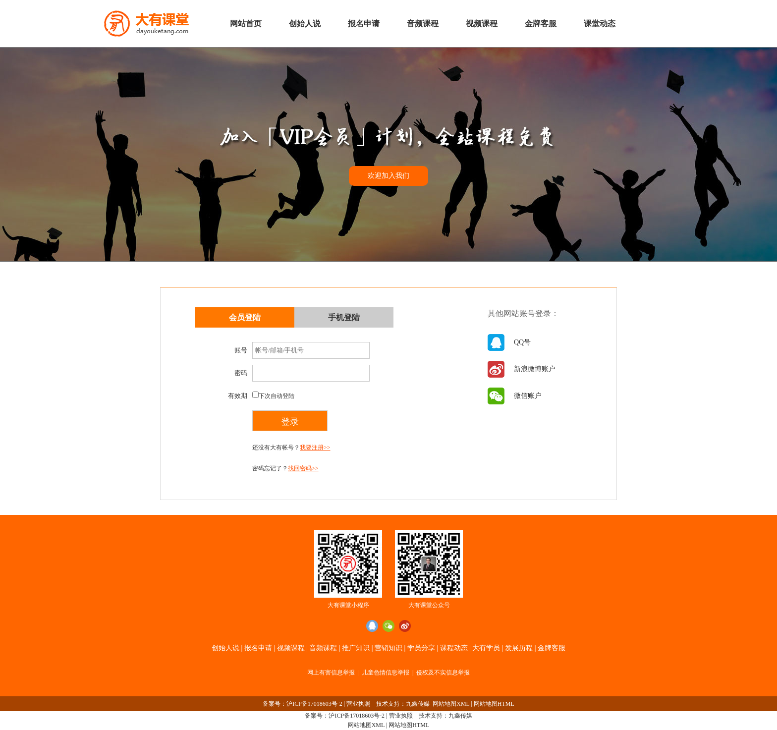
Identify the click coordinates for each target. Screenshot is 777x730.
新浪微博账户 (534, 369)
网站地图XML (451, 703)
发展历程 (519, 648)
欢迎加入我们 (388, 175)
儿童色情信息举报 (385, 672)
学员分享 (421, 648)
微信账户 (528, 395)
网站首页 (246, 23)
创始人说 (305, 23)
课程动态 (454, 648)
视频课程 (482, 23)
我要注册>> (315, 447)
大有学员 (486, 648)
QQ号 (522, 342)
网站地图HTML (494, 703)
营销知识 (388, 648)
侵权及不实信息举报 (443, 672)
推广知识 (356, 648)
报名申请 (364, 23)
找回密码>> (303, 468)
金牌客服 (540, 23)
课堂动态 (599, 23)
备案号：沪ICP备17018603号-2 (302, 703)
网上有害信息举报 (331, 672)
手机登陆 (344, 317)
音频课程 (423, 23)
